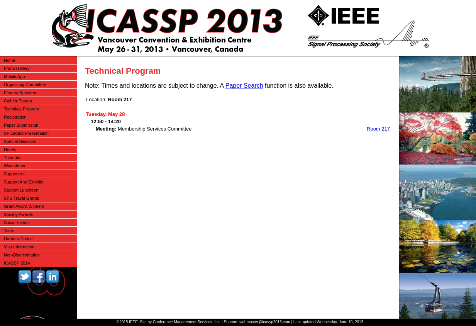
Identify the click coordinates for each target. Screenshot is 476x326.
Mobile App (14, 76)
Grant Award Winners (24, 206)
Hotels (10, 149)
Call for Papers (18, 100)
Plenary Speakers (20, 92)
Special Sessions (20, 141)
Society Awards (18, 214)
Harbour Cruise (18, 238)
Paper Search (244, 85)
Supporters (14, 173)
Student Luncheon (21, 190)
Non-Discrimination (22, 255)
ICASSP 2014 (17, 263)
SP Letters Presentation (26, 133)
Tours (9, 230)
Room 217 (378, 129)
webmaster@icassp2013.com (264, 322)
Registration (15, 117)
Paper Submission (21, 125)
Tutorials (12, 157)
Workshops (14, 165)
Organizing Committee (25, 84)
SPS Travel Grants (21, 198)
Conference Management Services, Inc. (187, 322)
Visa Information (19, 246)
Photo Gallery (17, 68)
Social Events (17, 222)
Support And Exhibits (23, 182)
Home (9, 60)
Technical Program (21, 109)
